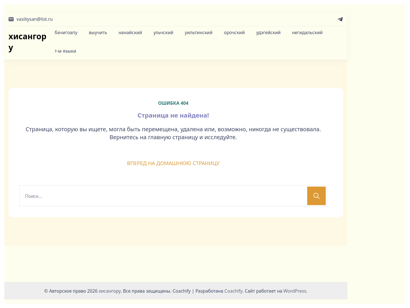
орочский (234, 32)
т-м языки (65, 51)
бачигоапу (66, 32)
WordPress (295, 291)
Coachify (233, 291)
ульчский (163, 32)
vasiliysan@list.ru (35, 19)
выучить (98, 32)
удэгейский (268, 32)
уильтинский (199, 32)
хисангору (27, 42)
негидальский (307, 32)
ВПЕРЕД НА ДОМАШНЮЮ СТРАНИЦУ (173, 163)
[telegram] (340, 19)
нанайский (130, 32)
